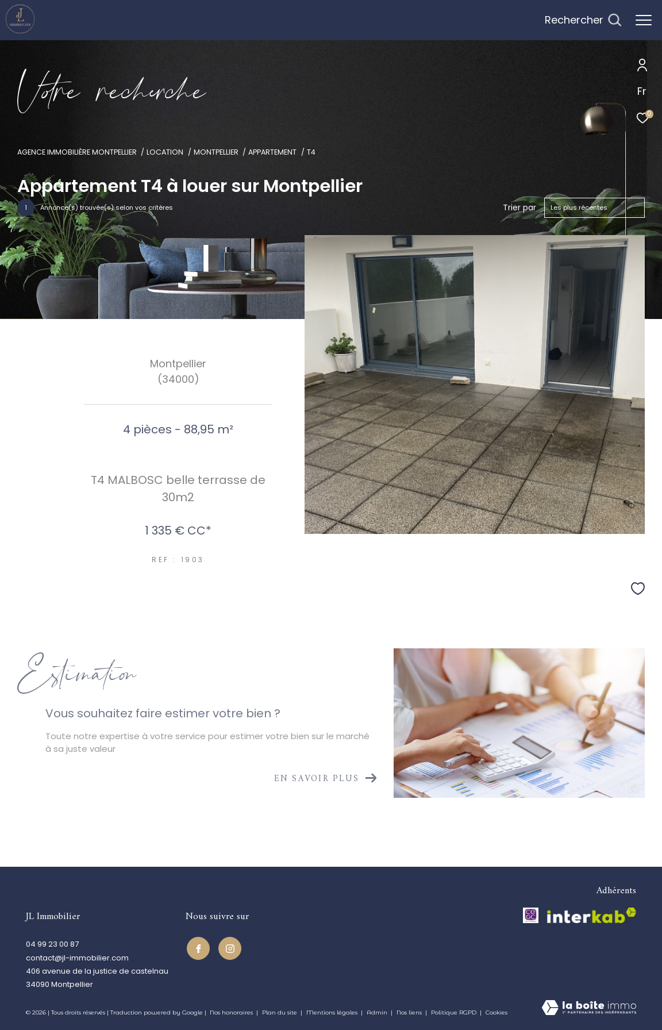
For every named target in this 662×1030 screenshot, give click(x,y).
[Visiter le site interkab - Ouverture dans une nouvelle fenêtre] (591, 915)
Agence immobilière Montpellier (77, 152)
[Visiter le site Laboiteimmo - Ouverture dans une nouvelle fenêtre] (589, 1008)
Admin (378, 1012)
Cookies (496, 1012)
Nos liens (410, 1012)
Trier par (519, 208)
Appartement (272, 152)
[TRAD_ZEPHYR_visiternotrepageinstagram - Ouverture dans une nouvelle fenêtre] (228, 947)
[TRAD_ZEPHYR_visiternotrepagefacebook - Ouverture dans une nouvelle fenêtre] (197, 947)
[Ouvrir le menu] (643, 20)
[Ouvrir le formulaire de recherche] (583, 20)
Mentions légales (332, 1012)
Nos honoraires (232, 1012)
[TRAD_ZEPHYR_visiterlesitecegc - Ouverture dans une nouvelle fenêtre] (530, 915)
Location (165, 152)
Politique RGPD (453, 1012)
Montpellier (216, 152)
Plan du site (280, 1012)
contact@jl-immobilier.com (77, 957)
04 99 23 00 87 (52, 944)
